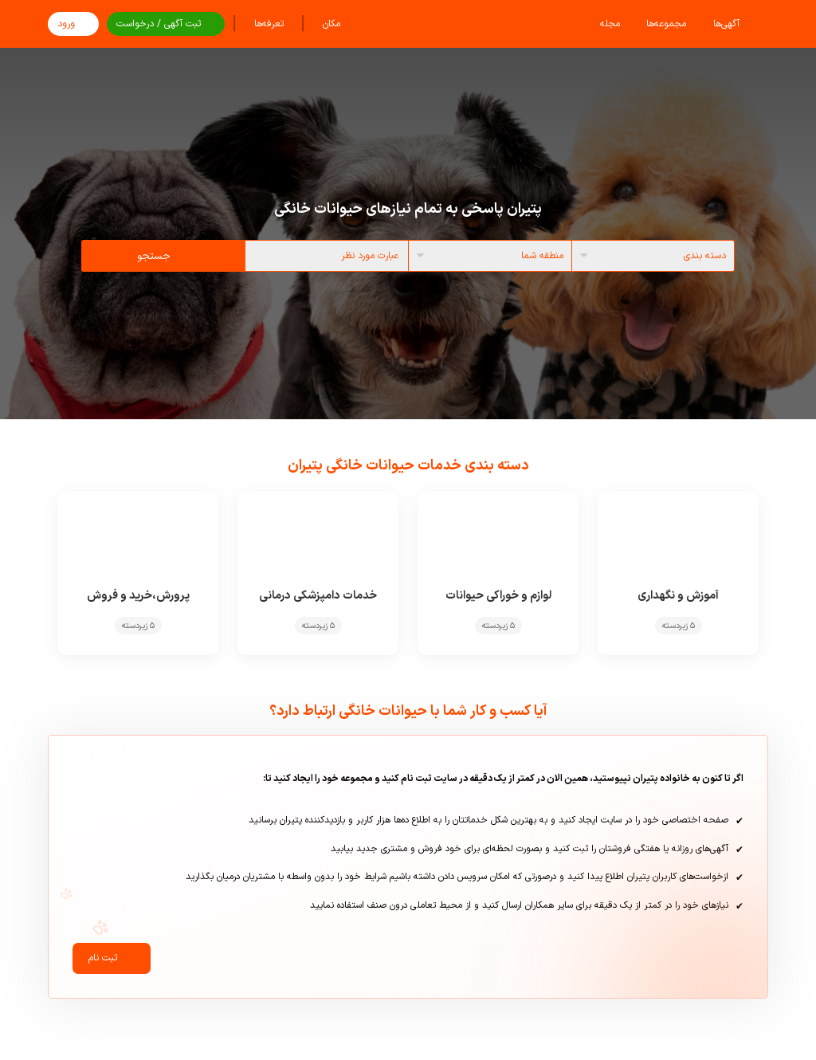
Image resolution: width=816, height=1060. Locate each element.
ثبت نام (111, 961)
